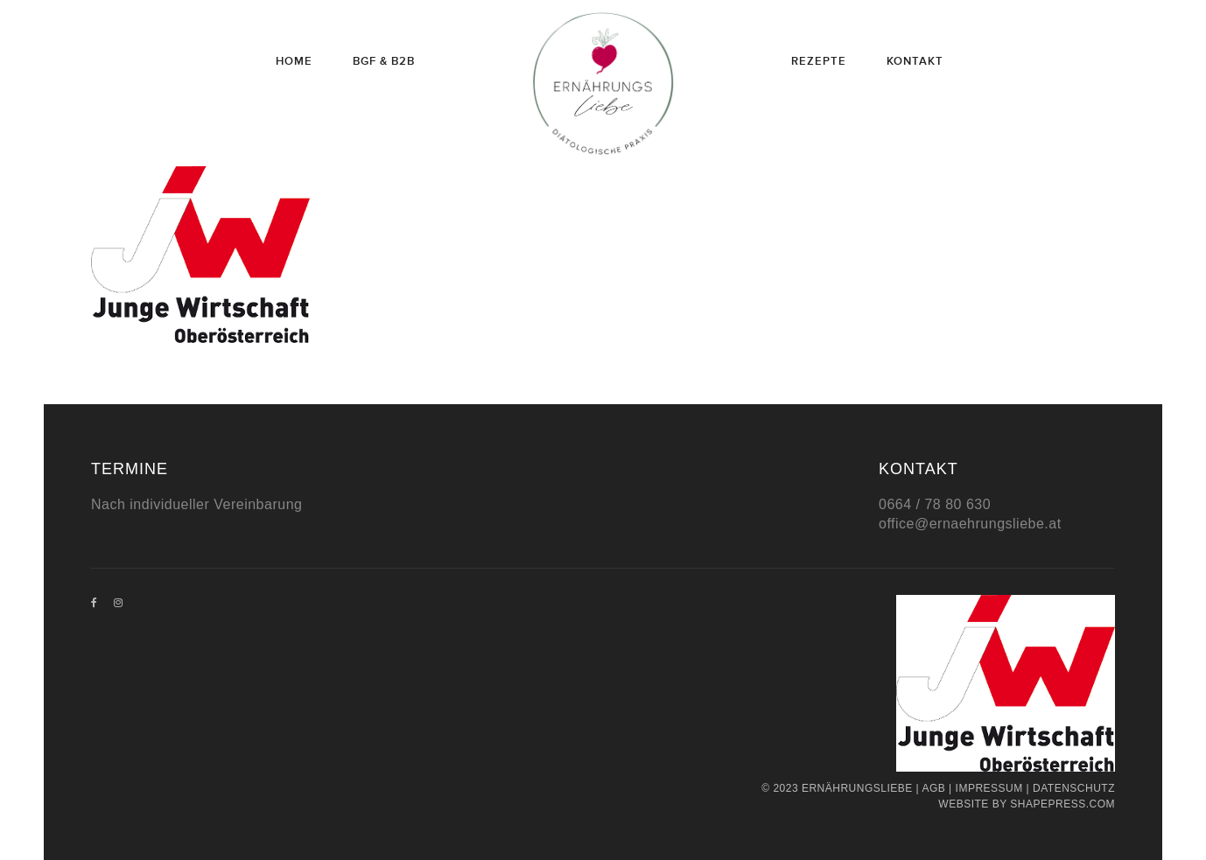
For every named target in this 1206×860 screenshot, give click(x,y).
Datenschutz (1074, 788)
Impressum (989, 788)
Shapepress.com (1062, 804)
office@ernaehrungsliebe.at (970, 523)
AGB (933, 788)
